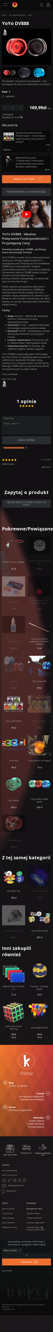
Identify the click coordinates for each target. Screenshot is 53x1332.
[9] (21, 448)
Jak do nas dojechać (9, 1175)
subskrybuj (26, 1262)
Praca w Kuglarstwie (9, 1170)
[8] (19, 448)
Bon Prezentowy (8, 1209)
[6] (15, 448)
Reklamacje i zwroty (9, 1227)
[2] (7, 448)
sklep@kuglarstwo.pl (13, 1185)
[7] (17, 448)
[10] (23, 448)
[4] (11, 448)
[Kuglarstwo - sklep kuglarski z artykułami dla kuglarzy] (14, 4)
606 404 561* (9, 1191)
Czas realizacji (7, 1213)
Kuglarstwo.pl (9, 1305)
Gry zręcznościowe (17, 15)
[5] (13, 448)
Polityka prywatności (34, 1218)
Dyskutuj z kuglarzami (26, 1109)
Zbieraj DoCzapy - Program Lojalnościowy (35, 1228)
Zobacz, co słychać (26, 1084)
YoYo (30, 15)
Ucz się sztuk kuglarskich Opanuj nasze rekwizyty (26, 1096)
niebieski (9, 96)
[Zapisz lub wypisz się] (12, 1250)
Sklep (4, 15)
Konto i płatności (8, 1223)
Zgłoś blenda (7, 1271)
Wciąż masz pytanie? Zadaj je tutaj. (26, 503)
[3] (9, 448)
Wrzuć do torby (24, 179)
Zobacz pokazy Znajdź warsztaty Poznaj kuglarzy (26, 1122)
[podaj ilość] (13, 108)
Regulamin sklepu (33, 1213)
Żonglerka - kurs (8, 1309)
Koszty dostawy (8, 1218)
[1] (5, 448)
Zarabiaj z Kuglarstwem (35, 1223)
